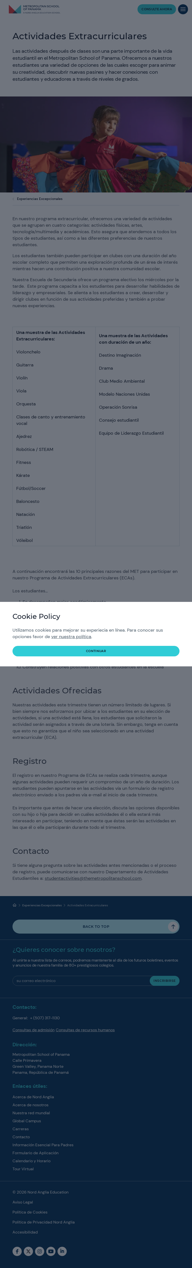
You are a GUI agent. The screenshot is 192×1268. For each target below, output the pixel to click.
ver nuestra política (71, 637)
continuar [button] (96, 651)
